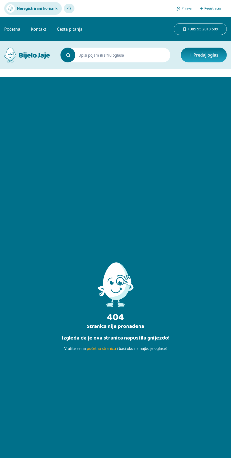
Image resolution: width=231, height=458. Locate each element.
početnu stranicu (101, 348)
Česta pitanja (69, 29)
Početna (12, 29)
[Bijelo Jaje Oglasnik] (27, 55)
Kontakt (38, 29)
